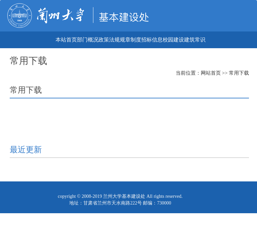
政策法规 (109, 40)
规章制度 (130, 40)
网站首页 (211, 73)
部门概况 (87, 40)
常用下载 (239, 73)
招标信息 (152, 40)
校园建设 (173, 40)
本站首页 (66, 40)
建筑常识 (194, 40)
